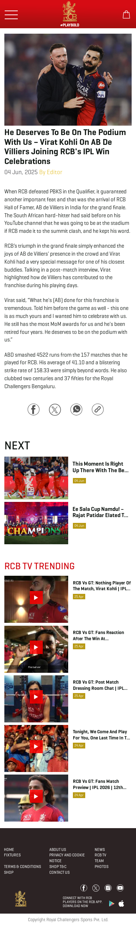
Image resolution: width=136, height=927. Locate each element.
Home (9, 849)
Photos (101, 866)
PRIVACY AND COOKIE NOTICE (67, 857)
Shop (8, 872)
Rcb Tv (100, 854)
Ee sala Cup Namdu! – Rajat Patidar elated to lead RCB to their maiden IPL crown (100, 512)
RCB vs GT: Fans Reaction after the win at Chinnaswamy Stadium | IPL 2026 (101, 636)
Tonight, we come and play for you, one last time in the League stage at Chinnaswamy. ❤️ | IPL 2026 (102, 735)
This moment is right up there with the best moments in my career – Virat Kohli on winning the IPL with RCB (101, 467)
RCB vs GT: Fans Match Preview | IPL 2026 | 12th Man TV (98, 785)
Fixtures (12, 854)
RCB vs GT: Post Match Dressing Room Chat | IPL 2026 (98, 685)
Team (99, 860)
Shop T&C (57, 866)
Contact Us (59, 872)
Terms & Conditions (22, 866)
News (100, 849)
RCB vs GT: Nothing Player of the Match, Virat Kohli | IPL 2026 (102, 586)
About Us (57, 849)
